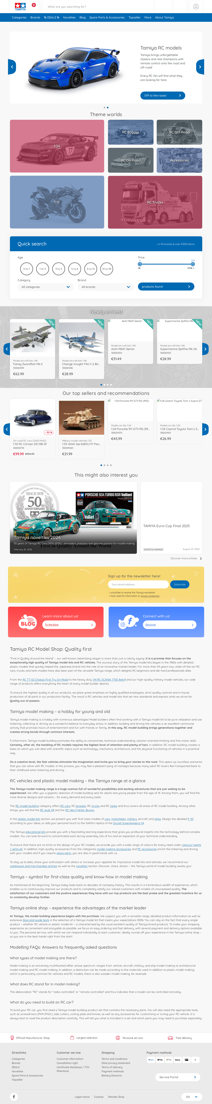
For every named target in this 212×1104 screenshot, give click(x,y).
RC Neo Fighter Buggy (79, 810)
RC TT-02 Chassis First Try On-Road (45, 679)
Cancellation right (67, 1063)
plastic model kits (29, 819)
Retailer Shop (116, 1096)
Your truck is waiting (162, 95)
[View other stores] (34, 9)
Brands (35, 24)
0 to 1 (26, 268)
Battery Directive (112, 1075)
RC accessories (147, 849)
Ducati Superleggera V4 (128, 823)
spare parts (64, 853)
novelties (81, 866)
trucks (96, 806)
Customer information (70, 1058)
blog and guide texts (36, 920)
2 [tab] (107, 107)
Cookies (99, 1096)
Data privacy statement (116, 1063)
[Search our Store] (98, 10)
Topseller (135, 24)
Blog (82, 24)
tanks (113, 806)
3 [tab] (107, 385)
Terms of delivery (112, 1067)
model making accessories (114, 849)
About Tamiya (164, 24)
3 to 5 (58, 268)
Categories (19, 24)
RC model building (27, 806)
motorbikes (118, 819)
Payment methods (113, 1071)
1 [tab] (104, 107)
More (147, 24)
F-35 (190, 819)
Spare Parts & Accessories (107, 24)
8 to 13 (91, 268)
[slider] (140, 264)
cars (107, 819)
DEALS (52, 24)
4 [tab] (111, 385)
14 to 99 (106, 268)
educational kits (36, 832)
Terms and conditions (114, 1058)
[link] (166, 286)
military (132, 819)
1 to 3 (43, 268)
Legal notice (82, 1096)
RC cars (65, 806)
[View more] (12, 67)
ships (157, 819)
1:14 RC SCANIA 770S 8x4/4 (109, 679)
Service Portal (177, 1077)
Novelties (69, 24)
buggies (81, 806)
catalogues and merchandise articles (33, 866)
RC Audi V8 (47, 810)
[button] (179, 10)
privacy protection (150, 595)
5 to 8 (74, 268)
